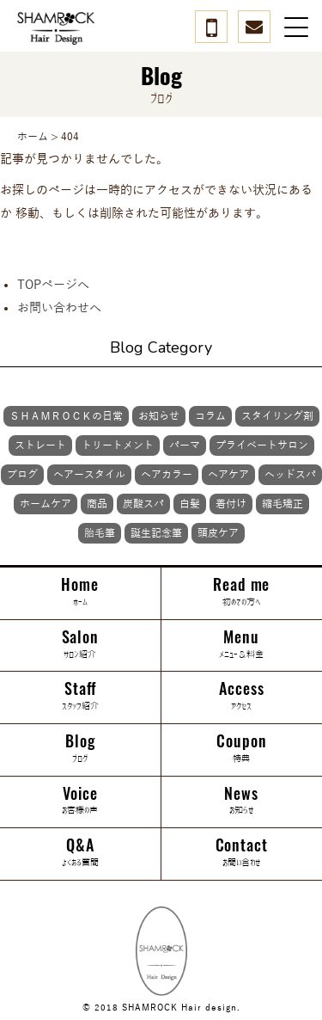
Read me (242, 592)
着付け (231, 504)
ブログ (22, 475)
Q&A (80, 852)
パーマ (184, 445)
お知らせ (158, 416)
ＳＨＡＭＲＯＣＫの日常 (66, 416)
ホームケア (45, 504)
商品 (97, 504)
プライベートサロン (262, 445)
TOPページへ (53, 285)
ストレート (40, 445)
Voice (80, 801)
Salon (80, 644)
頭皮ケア (218, 533)
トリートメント (118, 445)
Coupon (242, 748)
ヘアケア (228, 475)
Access (242, 696)
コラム (210, 416)
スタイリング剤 (277, 416)
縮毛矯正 (282, 504)
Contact (242, 852)
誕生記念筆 (156, 533)
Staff (80, 696)
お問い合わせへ (59, 308)
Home (80, 592)
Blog (80, 748)
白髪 (189, 504)
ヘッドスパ (290, 475)
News (242, 801)
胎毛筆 (99, 533)
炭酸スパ (143, 504)
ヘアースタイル (89, 475)
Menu (242, 644)
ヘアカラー (166, 475)
